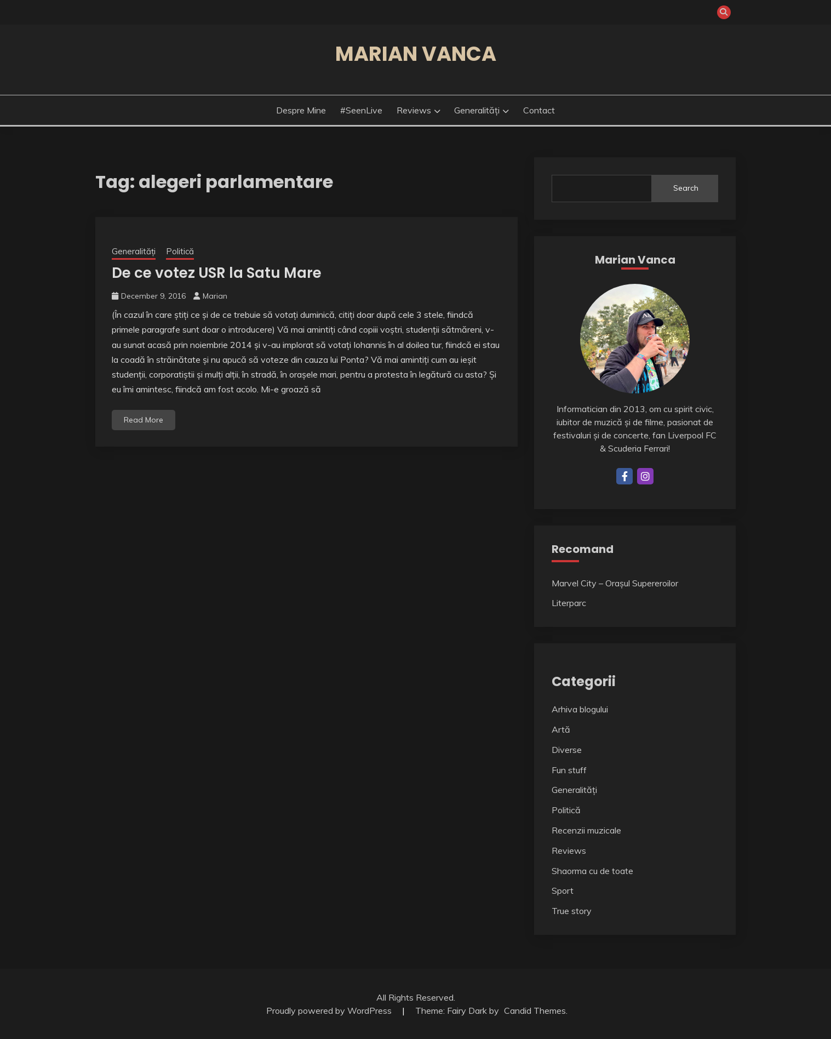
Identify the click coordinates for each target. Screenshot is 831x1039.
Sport (563, 890)
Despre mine (301, 110)
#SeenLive (361, 110)
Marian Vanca (415, 53)
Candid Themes (535, 1010)
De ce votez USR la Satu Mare (217, 273)
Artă (561, 729)
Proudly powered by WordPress (330, 1010)
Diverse (567, 749)
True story (572, 910)
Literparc (569, 602)
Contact (539, 110)
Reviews (414, 110)
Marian (215, 296)
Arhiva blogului (580, 709)
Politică (180, 251)
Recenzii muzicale (586, 830)
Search (685, 188)
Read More (143, 420)
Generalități (477, 110)
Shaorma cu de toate (592, 870)
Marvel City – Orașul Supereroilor (615, 583)
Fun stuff (569, 769)
